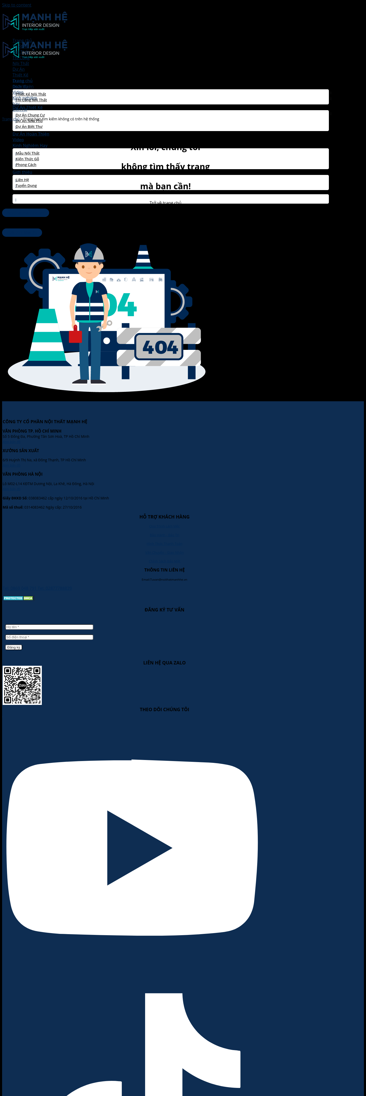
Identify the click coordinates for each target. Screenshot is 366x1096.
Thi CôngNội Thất (21, 60)
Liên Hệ (22, 179)
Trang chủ (22, 40)
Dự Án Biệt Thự (29, 126)
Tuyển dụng (26, 185)
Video (18, 140)
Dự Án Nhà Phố (29, 120)
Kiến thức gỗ (27, 158)
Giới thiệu (22, 172)
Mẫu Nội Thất (27, 153)
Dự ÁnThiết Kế (20, 72)
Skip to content (16, 5)
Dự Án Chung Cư (30, 115)
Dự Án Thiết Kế (28, 107)
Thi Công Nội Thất (31, 99)
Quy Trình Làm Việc (164, 526)
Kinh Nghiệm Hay (30, 145)
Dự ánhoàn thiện (23, 83)
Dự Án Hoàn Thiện (31, 134)
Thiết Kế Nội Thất (31, 94)
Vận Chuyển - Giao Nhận (164, 552)
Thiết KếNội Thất (21, 49)
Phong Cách (26, 164)
